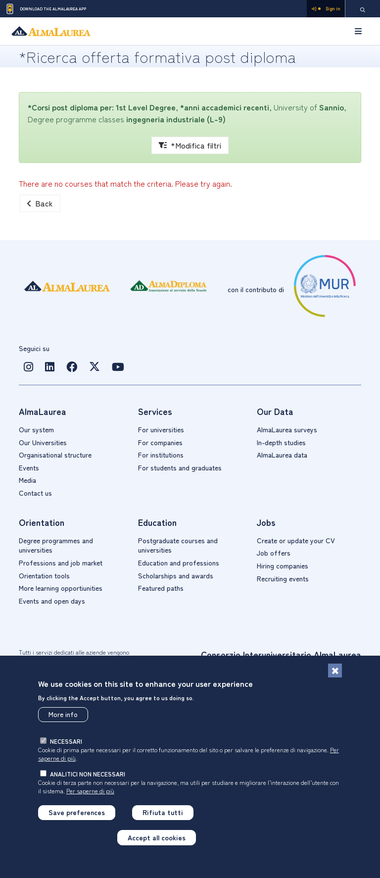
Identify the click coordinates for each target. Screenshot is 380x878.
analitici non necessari (87, 774)
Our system (36, 429)
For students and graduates (180, 467)
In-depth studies (281, 442)
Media (27, 480)
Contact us (35, 493)
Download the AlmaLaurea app (45, 8)
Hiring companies (282, 565)
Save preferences (76, 812)
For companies (160, 442)
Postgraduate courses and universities (178, 545)
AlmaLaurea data (282, 455)
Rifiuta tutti (162, 812)
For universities (161, 429)
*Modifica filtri (190, 145)
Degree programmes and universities (56, 545)
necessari (66, 741)
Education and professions (178, 563)
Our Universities (43, 442)
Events (29, 467)
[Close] (335, 670)
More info (63, 714)
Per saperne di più (90, 790)
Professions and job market (60, 563)
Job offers (273, 553)
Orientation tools (44, 575)
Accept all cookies (157, 837)
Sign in (326, 8)
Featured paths (161, 588)
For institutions (161, 455)
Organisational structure (55, 455)
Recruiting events (283, 578)
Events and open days (52, 601)
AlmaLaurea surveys (287, 429)
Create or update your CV (296, 540)
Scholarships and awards (175, 575)
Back (40, 203)
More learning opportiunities (60, 588)
